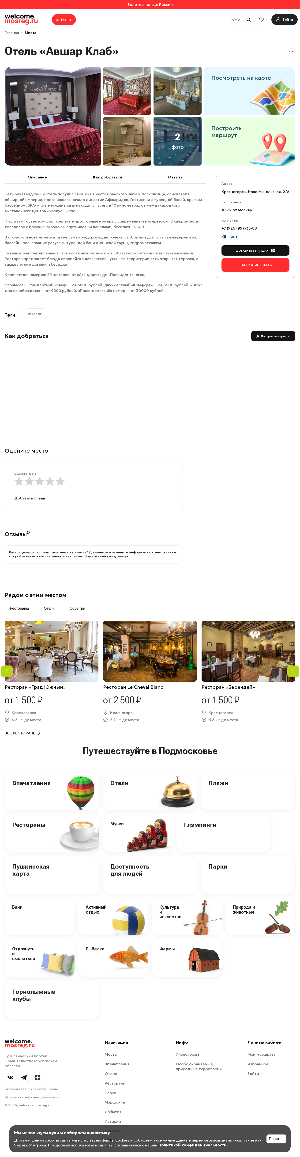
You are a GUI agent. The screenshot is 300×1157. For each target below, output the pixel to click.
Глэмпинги (200, 824)
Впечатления (31, 782)
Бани (17, 907)
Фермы (167, 948)
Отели (119, 782)
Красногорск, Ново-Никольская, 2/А (255, 191)
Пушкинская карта (31, 870)
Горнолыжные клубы (33, 995)
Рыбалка (95, 948)
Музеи (117, 823)
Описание (37, 177)
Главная (12, 32)
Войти (253, 1073)
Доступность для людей (129, 870)
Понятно (276, 1139)
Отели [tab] (49, 608)
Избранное (258, 1064)
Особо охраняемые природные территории (199, 1066)
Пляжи (218, 782)
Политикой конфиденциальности (192, 1145)
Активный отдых (96, 910)
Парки (217, 866)
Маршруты (115, 1102)
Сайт (229, 237)
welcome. (20, 1043)
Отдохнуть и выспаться (23, 953)
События (113, 1111)
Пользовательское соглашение (31, 1089)
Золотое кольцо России (150, 4)
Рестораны (28, 824)
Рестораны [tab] (19, 608)
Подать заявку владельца (106, 556)
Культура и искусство (170, 912)
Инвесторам (187, 1054)
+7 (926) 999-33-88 (239, 228)
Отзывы (175, 177)
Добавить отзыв (29, 498)
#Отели (35, 313)
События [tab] (77, 608)
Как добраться (107, 177)
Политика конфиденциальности (32, 1097)
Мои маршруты (262, 1054)
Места (30, 32)
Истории (113, 1121)
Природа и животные (244, 910)
